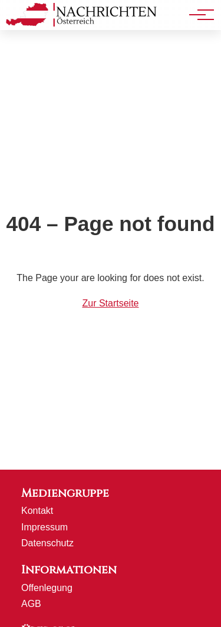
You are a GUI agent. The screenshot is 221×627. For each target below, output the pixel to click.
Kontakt (37, 511)
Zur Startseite (110, 303)
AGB (31, 604)
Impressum (44, 527)
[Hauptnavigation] (197, 14)
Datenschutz (47, 543)
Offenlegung (46, 588)
